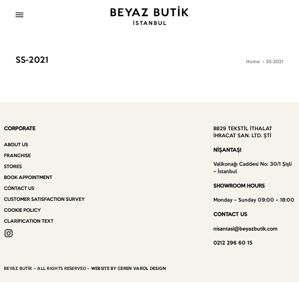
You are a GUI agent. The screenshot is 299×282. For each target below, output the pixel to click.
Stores (13, 166)
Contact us (19, 188)
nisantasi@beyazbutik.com (245, 229)
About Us (16, 144)
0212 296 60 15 (232, 243)
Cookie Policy (22, 210)
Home (253, 61)
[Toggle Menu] (19, 16)
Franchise (17, 155)
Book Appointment (28, 177)
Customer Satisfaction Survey (44, 199)
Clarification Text (28, 221)
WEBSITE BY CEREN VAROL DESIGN (128, 268)
